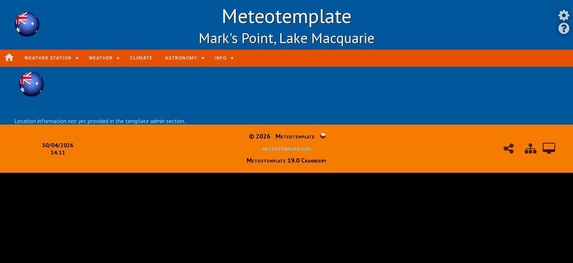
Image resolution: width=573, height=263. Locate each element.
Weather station (48, 58)
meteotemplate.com (286, 148)
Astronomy (181, 58)
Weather (101, 58)
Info (221, 58)
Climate (141, 58)
